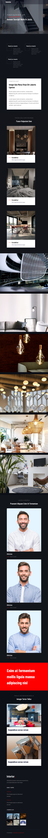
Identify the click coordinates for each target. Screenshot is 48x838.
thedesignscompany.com (18, 832)
